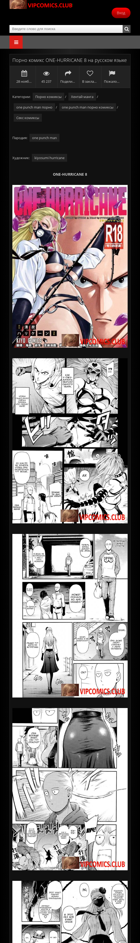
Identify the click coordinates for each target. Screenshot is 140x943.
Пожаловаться (111, 77)
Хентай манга (82, 96)
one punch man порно (34, 107)
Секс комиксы (27, 117)
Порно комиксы (48, 96)
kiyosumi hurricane (49, 157)
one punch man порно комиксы (87, 107)
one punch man (44, 137)
